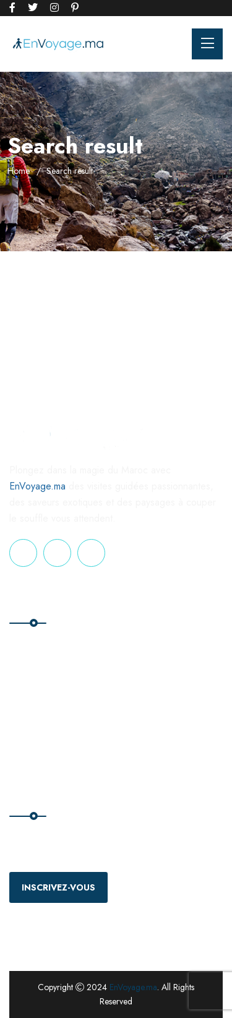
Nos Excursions (44, 698)
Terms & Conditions (166, 698)
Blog (136, 647)
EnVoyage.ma (37, 486)
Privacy (141, 723)
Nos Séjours (38, 723)
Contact (142, 672)
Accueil (28, 647)
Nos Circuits (38, 672)
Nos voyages (39, 749)
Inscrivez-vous (58, 887)
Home (18, 171)
